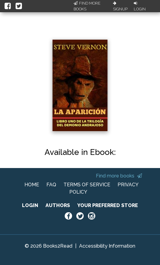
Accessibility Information (107, 246)
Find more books (119, 176)
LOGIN (30, 205)
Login (140, 6)
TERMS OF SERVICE (87, 185)
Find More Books (87, 6)
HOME (31, 185)
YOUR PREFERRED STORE (107, 205)
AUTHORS (57, 205)
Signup (120, 6)
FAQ (51, 185)
